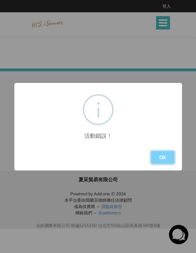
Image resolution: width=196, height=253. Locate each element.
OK (162, 157)
